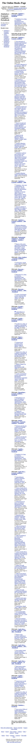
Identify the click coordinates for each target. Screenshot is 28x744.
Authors (20, 731)
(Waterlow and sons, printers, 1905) (20, 145)
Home (2, 731)
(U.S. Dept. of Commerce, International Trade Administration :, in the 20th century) (20, 21)
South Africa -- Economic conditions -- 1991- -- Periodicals (19, 646)
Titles (24, 731)
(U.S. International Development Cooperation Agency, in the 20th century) (20, 377)
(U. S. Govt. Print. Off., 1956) (20, 83)
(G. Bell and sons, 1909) (20, 65)
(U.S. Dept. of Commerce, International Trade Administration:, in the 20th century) (20, 277)
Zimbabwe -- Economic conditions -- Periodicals (18, 15)
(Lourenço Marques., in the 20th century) (20, 428)
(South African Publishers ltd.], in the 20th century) (20, 567)
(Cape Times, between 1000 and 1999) (20, 668)
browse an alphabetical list (15, 9)
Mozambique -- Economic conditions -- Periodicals (18, 394)
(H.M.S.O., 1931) (20, 683)
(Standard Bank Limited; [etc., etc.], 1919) (20, 613)
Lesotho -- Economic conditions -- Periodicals (17, 320)
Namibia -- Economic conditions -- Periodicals (17, 450)
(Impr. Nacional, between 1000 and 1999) (20, 413)
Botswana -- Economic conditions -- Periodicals (17, 271)
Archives (18, 735)
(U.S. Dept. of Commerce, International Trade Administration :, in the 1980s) (20, 325)
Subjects (12, 733)
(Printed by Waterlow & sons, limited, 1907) (20, 97)
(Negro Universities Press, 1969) (20, 174)
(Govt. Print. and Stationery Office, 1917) (20, 528)
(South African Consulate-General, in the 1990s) (20, 652)
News (7, 735)
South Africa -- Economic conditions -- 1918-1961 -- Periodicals (18, 630)
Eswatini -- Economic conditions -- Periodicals (17, 308)
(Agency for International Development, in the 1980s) (20, 366)
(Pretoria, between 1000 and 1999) (20, 599)
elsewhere (3, 25)
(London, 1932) (20, 126)
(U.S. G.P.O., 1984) (20, 191)
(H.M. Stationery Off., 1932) (20, 47)
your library (3, 24)
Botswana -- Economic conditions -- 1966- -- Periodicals (19, 290)
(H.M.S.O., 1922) (20, 636)
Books (3, 735)
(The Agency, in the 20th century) (20, 296)
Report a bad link (18, 727)
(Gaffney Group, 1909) (20, 517)
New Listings (13, 731)
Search (7, 731)
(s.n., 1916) (20, 228)
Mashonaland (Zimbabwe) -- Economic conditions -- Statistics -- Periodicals (18, 239)
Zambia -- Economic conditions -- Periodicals (17, 677)
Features (12, 735)
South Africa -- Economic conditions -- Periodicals (18, 473)
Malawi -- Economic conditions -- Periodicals (17, 338)
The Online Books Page (14, 3)
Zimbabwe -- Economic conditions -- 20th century (18, 221)
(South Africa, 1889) (20, 263)
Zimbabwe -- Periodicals (7, 42)
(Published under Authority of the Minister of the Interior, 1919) (20, 541)
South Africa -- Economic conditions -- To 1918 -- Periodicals (18, 662)
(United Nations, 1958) (20, 72)
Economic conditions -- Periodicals (7, 45)
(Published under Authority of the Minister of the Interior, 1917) (20, 579)
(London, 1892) (20, 137)
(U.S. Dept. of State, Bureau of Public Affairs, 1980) (20, 208)
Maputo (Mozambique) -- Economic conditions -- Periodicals (18, 422)
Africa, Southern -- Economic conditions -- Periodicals (7, 37)
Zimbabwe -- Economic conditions (7, 32)
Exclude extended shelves (20, 8)
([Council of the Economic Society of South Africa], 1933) (19, 479)
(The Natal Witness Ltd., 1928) (20, 621)
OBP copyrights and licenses (14, 742)
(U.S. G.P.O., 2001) (20, 111)
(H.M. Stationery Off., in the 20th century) (20, 491)
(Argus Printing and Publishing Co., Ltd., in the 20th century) (20, 248)
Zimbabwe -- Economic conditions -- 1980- (18, 181)
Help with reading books (6, 727)
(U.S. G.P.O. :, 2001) (20, 159)
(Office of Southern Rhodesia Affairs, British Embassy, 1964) (20, 711)
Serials (16, 733)
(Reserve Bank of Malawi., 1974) (18, 344)
